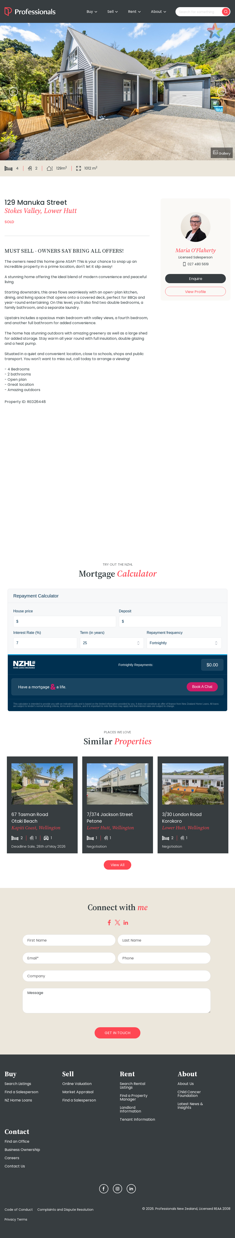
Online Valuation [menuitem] (77, 1083)
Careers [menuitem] (12, 1158)
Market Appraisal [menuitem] (77, 1092)
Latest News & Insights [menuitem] (190, 1105)
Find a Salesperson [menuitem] (21, 1092)
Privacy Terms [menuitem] (16, 1219)
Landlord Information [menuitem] (130, 1109)
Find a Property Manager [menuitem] (134, 1097)
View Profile (195, 291)
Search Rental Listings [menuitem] (132, 1085)
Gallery (221, 153)
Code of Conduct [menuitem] (19, 1209)
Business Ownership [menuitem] (22, 1149)
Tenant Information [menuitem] (137, 1119)
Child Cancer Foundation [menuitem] (189, 1093)
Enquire (195, 278)
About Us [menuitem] (186, 1083)
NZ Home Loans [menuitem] (18, 1100)
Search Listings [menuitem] (18, 1083)
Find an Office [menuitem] (17, 1141)
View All (117, 865)
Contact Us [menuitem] (15, 1166)
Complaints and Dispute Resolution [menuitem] (65, 1209)
